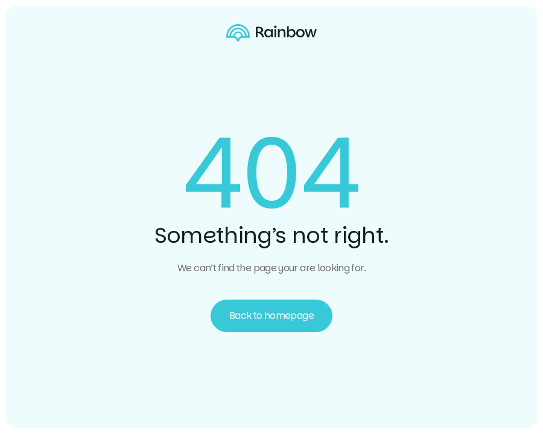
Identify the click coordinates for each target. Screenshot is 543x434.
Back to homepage (271, 315)
